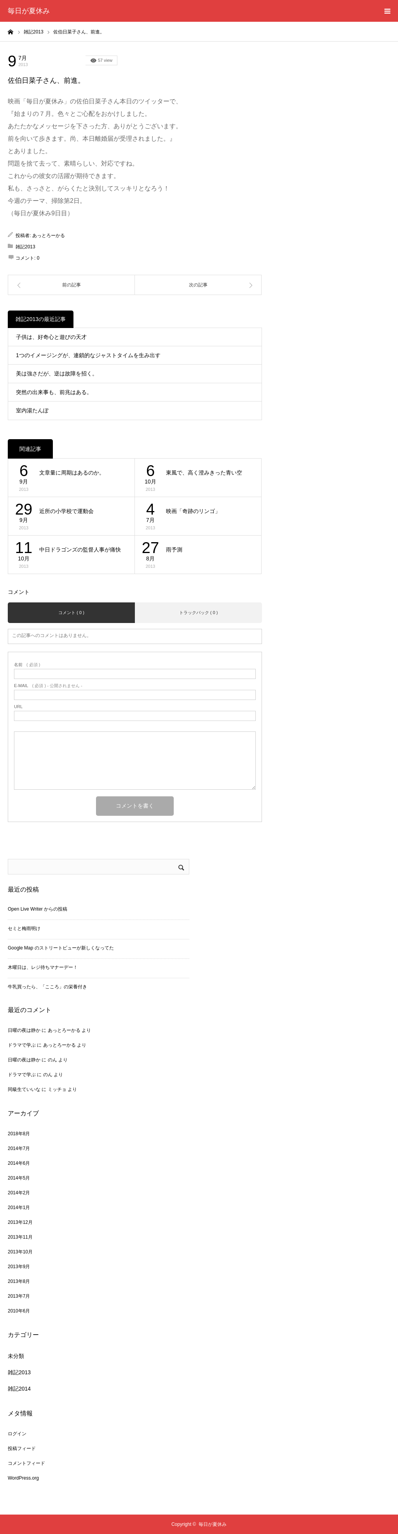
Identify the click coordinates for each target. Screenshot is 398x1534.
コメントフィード (26, 1463)
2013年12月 (20, 1222)
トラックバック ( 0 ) (198, 612)
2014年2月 (19, 1192)
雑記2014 (19, 1389)
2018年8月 (19, 1133)
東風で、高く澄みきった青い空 (204, 472)
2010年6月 (19, 1311)
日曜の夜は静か (24, 1030)
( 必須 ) (27, 665)
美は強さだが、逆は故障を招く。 (57, 373)
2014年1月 (19, 1207)
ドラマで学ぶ (22, 1045)
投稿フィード (22, 1448)
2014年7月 (19, 1148)
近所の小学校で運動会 (66, 511)
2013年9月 (19, 1266)
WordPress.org (23, 1478)
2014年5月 (19, 1178)
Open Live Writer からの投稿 (37, 909)
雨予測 (174, 549)
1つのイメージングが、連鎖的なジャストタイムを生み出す (88, 355)
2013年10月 (20, 1252)
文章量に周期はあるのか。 (72, 472)
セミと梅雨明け (24, 928)
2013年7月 (19, 1296)
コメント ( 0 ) (71, 612)
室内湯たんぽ (32, 410)
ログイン (17, 1433)
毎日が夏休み (29, 11)
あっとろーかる (48, 235)
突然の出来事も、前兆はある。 (54, 392)
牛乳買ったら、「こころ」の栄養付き (47, 987)
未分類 (16, 1356)
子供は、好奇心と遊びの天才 (51, 337)
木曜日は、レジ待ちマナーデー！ (43, 967)
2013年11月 (20, 1237)
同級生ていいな (24, 1089)
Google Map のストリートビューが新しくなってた (61, 948)
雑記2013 (66, 60)
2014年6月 (19, 1163)
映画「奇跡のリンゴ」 (193, 511)
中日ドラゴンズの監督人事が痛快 (80, 549)
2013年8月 (19, 1281)
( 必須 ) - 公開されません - (48, 686)
